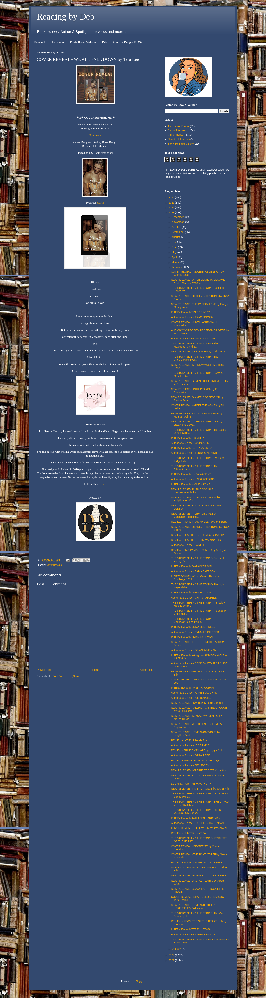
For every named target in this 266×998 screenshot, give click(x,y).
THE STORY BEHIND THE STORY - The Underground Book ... (194, 358)
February (177, 267)
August (176, 237)
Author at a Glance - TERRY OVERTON (194, 452)
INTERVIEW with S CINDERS (188, 437)
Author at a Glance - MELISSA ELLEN (193, 338)
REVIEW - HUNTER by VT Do (188, 833)
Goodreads (95, 135)
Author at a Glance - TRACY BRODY (192, 317)
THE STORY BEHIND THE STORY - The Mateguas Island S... (194, 345)
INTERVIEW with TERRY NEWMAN (192, 929)
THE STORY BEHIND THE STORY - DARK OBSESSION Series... (196, 811)
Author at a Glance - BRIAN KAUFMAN (193, 650)
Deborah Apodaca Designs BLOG (122, 42)
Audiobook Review (178, 126)
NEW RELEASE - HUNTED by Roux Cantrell (197, 702)
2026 (172, 197)
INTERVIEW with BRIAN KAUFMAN (192, 637)
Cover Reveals (54, 565)
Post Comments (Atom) (66, 676)
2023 (172, 212)
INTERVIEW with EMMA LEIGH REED (193, 626)
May (174, 252)
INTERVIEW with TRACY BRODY (190, 312)
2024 (172, 207)
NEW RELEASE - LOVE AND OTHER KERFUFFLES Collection (193, 907)
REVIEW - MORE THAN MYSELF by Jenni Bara (199, 521)
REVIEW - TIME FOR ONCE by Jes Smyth (195, 760)
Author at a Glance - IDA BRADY (190, 745)
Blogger (139, 981)
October (177, 227)
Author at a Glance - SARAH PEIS (190, 755)
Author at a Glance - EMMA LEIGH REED (195, 632)
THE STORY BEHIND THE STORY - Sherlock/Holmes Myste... (192, 620)
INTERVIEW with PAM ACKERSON (191, 566)
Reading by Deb (65, 16)
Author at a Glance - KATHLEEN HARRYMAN (197, 823)
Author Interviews (178, 130)
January (177, 948)
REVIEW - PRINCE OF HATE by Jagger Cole (197, 750)
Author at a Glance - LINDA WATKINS (193, 479)
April (175, 257)
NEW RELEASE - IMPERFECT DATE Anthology (198, 875)
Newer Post (44, 669)
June (175, 247)
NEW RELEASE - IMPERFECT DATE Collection (198, 770)
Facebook (40, 42)
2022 (172, 955)
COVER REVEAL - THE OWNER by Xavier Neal (199, 828)
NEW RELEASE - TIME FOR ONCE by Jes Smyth (200, 788)
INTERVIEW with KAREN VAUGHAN (192, 687)
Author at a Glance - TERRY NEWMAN (193, 934)
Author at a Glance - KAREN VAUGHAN (194, 692)
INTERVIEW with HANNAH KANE (190, 484)
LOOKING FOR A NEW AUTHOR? (191, 783)
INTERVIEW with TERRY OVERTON (192, 447)
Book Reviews (176, 134)
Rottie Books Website (83, 42)
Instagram (58, 42)
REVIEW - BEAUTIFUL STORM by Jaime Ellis (197, 535)
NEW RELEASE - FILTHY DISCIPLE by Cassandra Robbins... (194, 491)
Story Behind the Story (181, 143)
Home (95, 669)
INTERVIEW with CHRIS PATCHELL (192, 592)
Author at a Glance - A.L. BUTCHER (192, 697)
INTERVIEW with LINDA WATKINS (191, 474)
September (178, 232)
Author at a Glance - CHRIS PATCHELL (194, 597)
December (178, 216)
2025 (172, 202)
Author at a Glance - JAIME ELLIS (190, 544)
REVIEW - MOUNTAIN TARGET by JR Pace (196, 862)
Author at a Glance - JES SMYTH (190, 765)
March (176, 262)
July (174, 242)
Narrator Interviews (179, 139)
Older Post (146, 669)
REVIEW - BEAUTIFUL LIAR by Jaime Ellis (196, 540)
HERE (100, 202)
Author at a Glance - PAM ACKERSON (193, 571)
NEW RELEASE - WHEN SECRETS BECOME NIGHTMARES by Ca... (198, 281)
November (178, 221)
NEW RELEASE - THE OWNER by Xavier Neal (198, 351)
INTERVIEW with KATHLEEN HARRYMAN (195, 818)
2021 (172, 960)
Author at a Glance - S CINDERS (190, 442)
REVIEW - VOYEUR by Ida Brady (190, 740)
